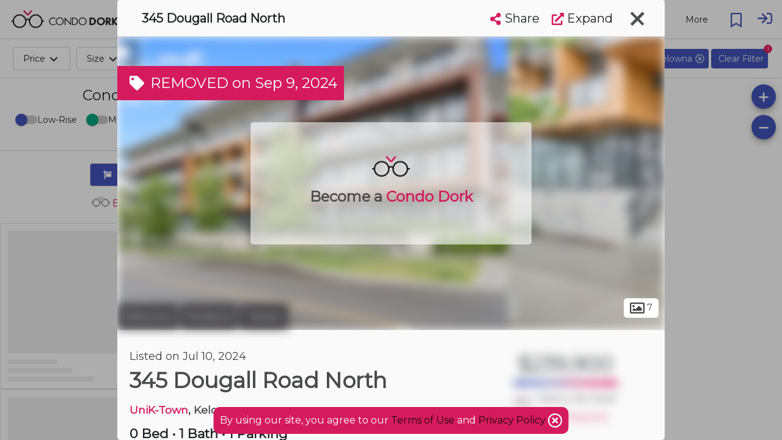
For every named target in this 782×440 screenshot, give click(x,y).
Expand (582, 18)
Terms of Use (423, 420)
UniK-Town (159, 409)
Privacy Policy (513, 420)
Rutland (209, 316)
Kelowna (147, 316)
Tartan (264, 316)
